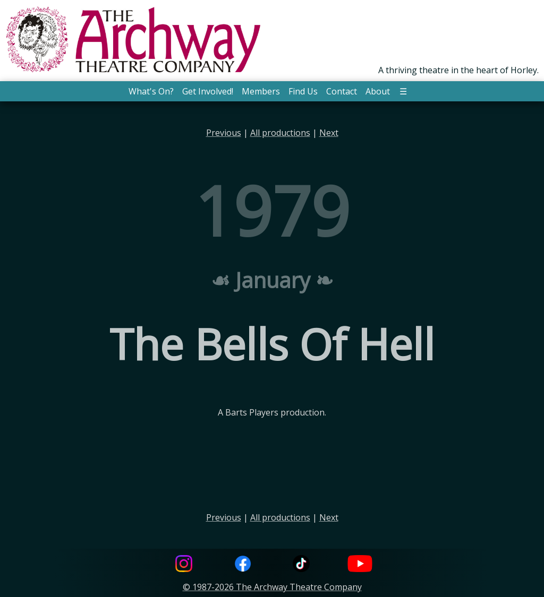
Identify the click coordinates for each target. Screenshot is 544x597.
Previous (223, 133)
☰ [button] (403, 91)
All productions (280, 133)
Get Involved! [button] (207, 91)
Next (328, 133)
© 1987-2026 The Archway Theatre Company (272, 587)
